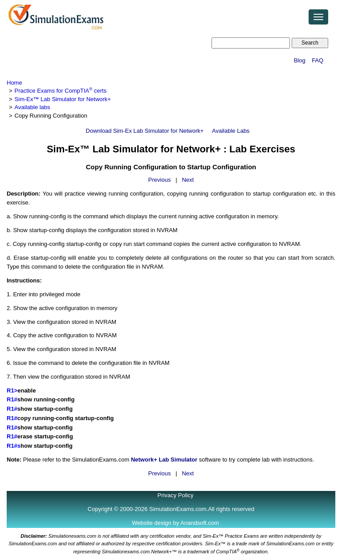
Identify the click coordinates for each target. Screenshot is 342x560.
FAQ (317, 60)
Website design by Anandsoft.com (175, 522)
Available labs (32, 107)
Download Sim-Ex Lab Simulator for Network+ (145, 130)
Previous (159, 179)
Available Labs (230, 130)
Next (188, 179)
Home (14, 82)
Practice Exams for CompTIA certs (61, 90)
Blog (299, 60)
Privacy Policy (176, 495)
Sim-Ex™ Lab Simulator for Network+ (63, 99)
